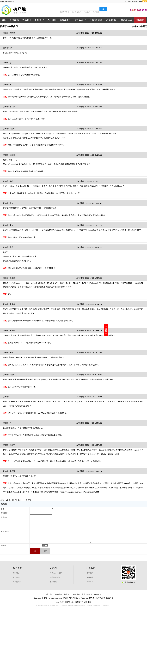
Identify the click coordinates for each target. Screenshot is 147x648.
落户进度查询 (87, 599)
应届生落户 (65, 19)
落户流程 (53, 586)
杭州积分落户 (76, 12)
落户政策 (96, 12)
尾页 (30, 500)
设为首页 (135, 1)
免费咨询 (89, 582)
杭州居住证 (126, 19)
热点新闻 (26, 19)
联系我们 (76, 599)
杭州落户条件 (64, 12)
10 (20, 500)
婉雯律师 (87, 606)
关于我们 (89, 577)
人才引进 (51, 19)
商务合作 (58, 599)
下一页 (24, 500)
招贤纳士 (67, 599)
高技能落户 (111, 19)
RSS (143, 1)
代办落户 (87, 12)
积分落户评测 (55, 582)
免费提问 (140, 19)
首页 (4, 19)
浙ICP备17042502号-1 (104, 602)
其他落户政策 (96, 19)
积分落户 (39, 19)
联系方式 (89, 586)
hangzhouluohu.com (55, 602)
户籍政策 (14, 19)
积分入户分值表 (56, 577)
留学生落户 (80, 19)
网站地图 (97, 599)
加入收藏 (128, 1)
